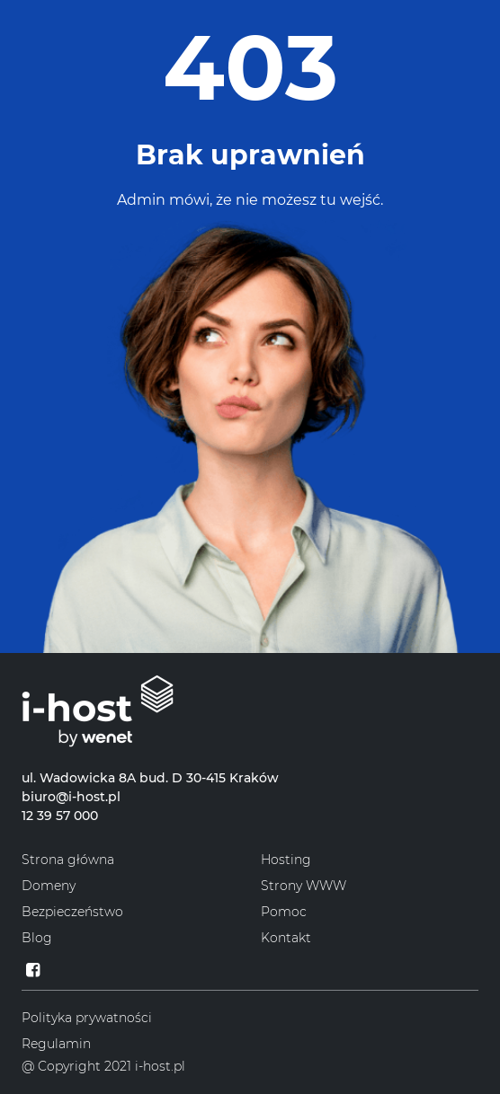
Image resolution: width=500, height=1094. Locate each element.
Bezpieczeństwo (72, 912)
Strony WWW (303, 886)
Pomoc (284, 912)
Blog (37, 938)
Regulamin (56, 1044)
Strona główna (68, 859)
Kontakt (286, 938)
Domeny (49, 886)
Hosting (286, 859)
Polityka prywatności (87, 1018)
